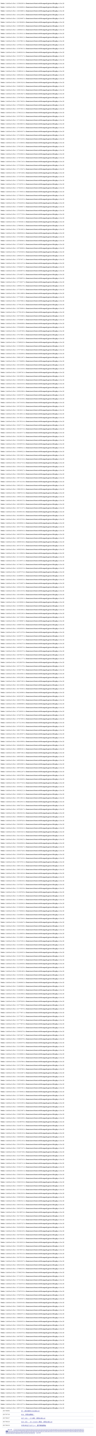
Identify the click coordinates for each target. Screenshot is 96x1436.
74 (31, 1433)
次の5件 (38, 1433)
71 (24, 1433)
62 (80, 1431)
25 (68, 1429)
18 (51, 1429)
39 (24, 1431)
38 (21, 1431)
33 (9, 1431)
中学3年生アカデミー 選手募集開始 (33, 1425)
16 (46, 1429)
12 (36, 1429)
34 (11, 1431)
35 (14, 1431)
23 (63, 1429)
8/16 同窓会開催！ (27, 1414)
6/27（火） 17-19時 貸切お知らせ (33, 1418)
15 (43, 1429)
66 (11, 1433)
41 (29, 1431)
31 (82, 1429)
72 (26, 1433)
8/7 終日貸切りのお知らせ (30, 1411)
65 (9, 1433)
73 (29, 1433)
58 (70, 1431)
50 (51, 1431)
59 (73, 1431)
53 (58, 1431)
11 (33, 1429)
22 (60, 1429)
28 (75, 1429)
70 (21, 1433)
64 (7, 1433)
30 (80, 1429)
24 (65, 1429)
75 (33, 1433)
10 (31, 1429)
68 (16, 1433)
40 (26, 1431)
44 (36, 1431)
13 (38, 1429)
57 (68, 1431)
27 (73, 1429)
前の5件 (10, 1429)
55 (63, 1431)
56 (65, 1431)
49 (48, 1431)
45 (38, 1431)
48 (46, 1431)
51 (53, 1431)
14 (41, 1429)
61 (77, 1431)
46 (41, 1431)
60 (75, 1431)
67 (14, 1433)
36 (16, 1431)
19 (53, 1429)
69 (19, 1433)
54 (60, 1431)
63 (82, 1431)
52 (55, 1431)
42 (31, 1431)
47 (43, 1431)
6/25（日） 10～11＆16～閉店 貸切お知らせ (36, 1422)
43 (33, 1431)
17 (48, 1429)
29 (77, 1429)
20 (55, 1429)
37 (19, 1431)
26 (70, 1429)
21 (58, 1429)
